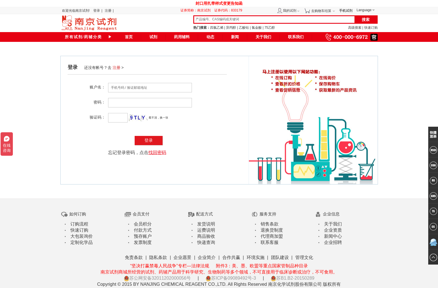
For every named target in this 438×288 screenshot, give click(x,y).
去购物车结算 (321, 11)
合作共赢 (231, 257)
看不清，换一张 (158, 117)
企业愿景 (182, 257)
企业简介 (207, 257)
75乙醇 (270, 28)
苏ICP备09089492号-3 (231, 278)
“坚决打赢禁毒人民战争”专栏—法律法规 (169, 265)
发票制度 (143, 242)
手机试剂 (346, 11)
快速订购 (371, 28)
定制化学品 (81, 242)
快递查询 (206, 242)
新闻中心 (333, 236)
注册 (108, 11)
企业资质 (333, 230)
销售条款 (269, 224)
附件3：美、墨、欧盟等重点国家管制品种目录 (262, 265)
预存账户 (143, 236)
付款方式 (143, 230)
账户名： (97, 87)
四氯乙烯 (216, 28)
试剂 (153, 37)
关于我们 (263, 37)
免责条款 (134, 257)
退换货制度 (272, 230)
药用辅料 (182, 37)
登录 (96, 11)
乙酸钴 (244, 28)
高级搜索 (354, 28)
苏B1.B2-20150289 (292, 278)
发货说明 (206, 224)
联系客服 (269, 242)
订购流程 (79, 224)
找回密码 (157, 152)
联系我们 (296, 37)
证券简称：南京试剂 (196, 10)
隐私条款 (158, 257)
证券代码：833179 (228, 10)
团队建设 (280, 257)
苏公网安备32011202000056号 (157, 278)
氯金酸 (257, 28)
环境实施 (256, 257)
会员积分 (143, 224)
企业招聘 (333, 242)
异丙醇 (231, 28)
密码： (99, 102)
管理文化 (304, 257)
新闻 (235, 37)
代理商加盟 (272, 236)
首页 (129, 37)
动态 (210, 37)
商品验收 (206, 236)
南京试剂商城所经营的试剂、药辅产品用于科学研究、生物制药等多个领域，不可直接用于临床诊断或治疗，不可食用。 (219, 272)
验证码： (97, 117)
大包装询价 (81, 236)
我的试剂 (289, 11)
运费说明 (206, 230)
